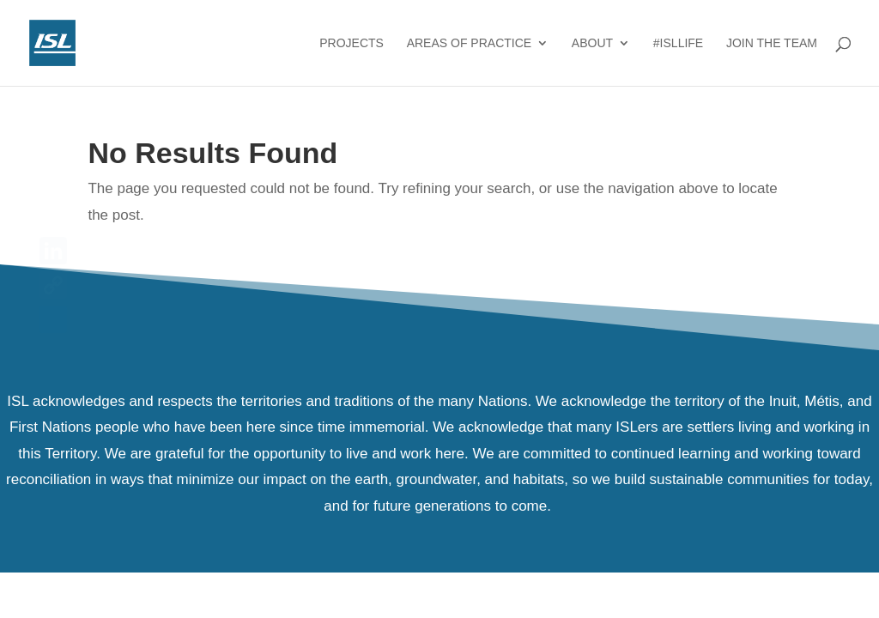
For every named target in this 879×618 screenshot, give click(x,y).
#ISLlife (678, 43)
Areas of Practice (469, 43)
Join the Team (771, 43)
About (592, 43)
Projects (351, 43)
